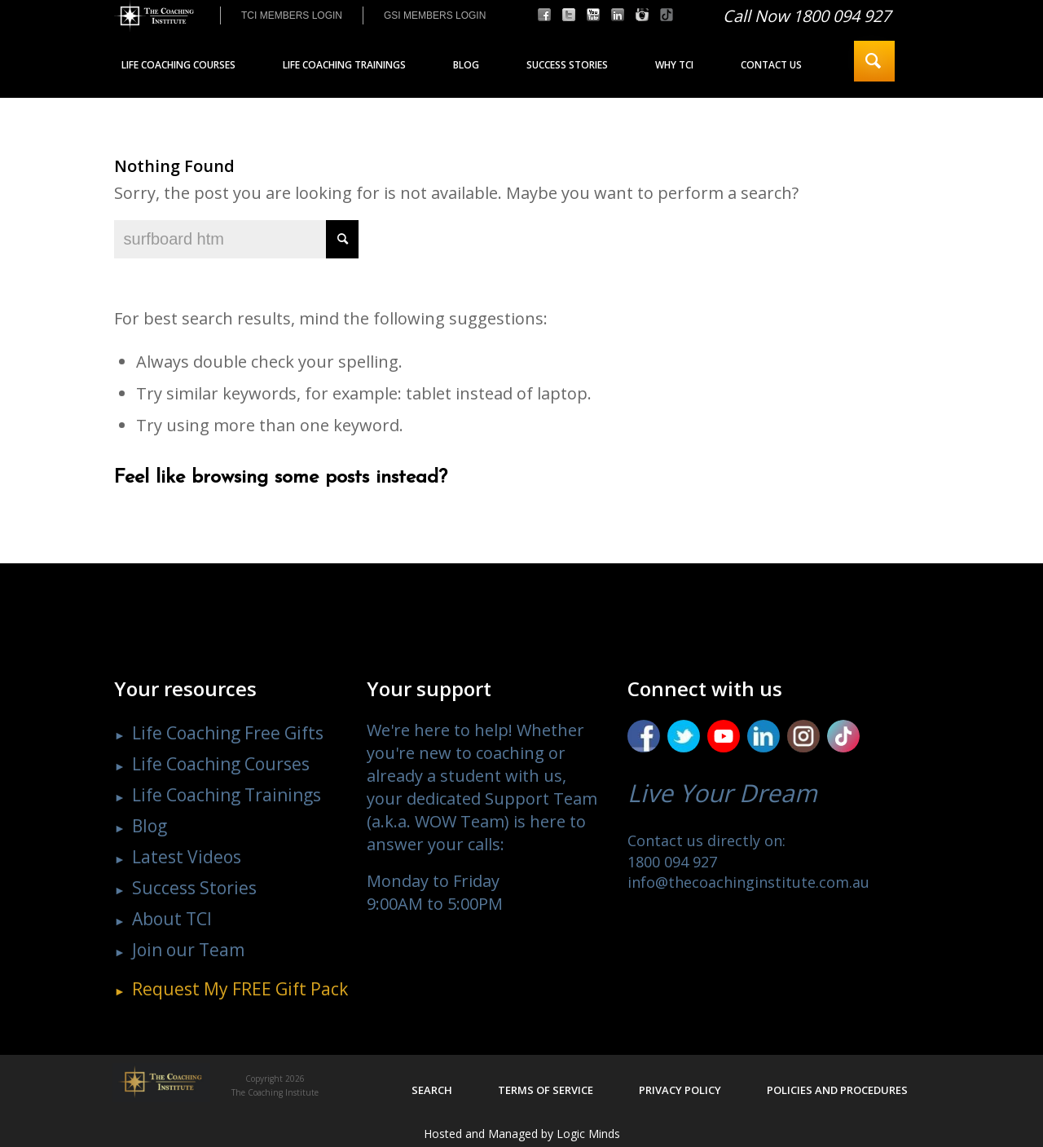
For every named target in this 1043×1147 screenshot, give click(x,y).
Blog (149, 825)
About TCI (172, 918)
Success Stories (194, 887)
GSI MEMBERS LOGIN (435, 15)
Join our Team (188, 949)
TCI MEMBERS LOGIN (291, 15)
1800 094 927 (672, 861)
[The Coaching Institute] (154, 16)
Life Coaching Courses (221, 763)
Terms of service (545, 1090)
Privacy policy (680, 1090)
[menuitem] (291, 15)
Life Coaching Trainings (226, 794)
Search (431, 1090)
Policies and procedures (837, 1090)
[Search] (874, 61)
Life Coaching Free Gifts (227, 732)
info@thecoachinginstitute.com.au (748, 882)
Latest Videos (186, 856)
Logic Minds (588, 1133)
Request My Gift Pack (240, 988)
